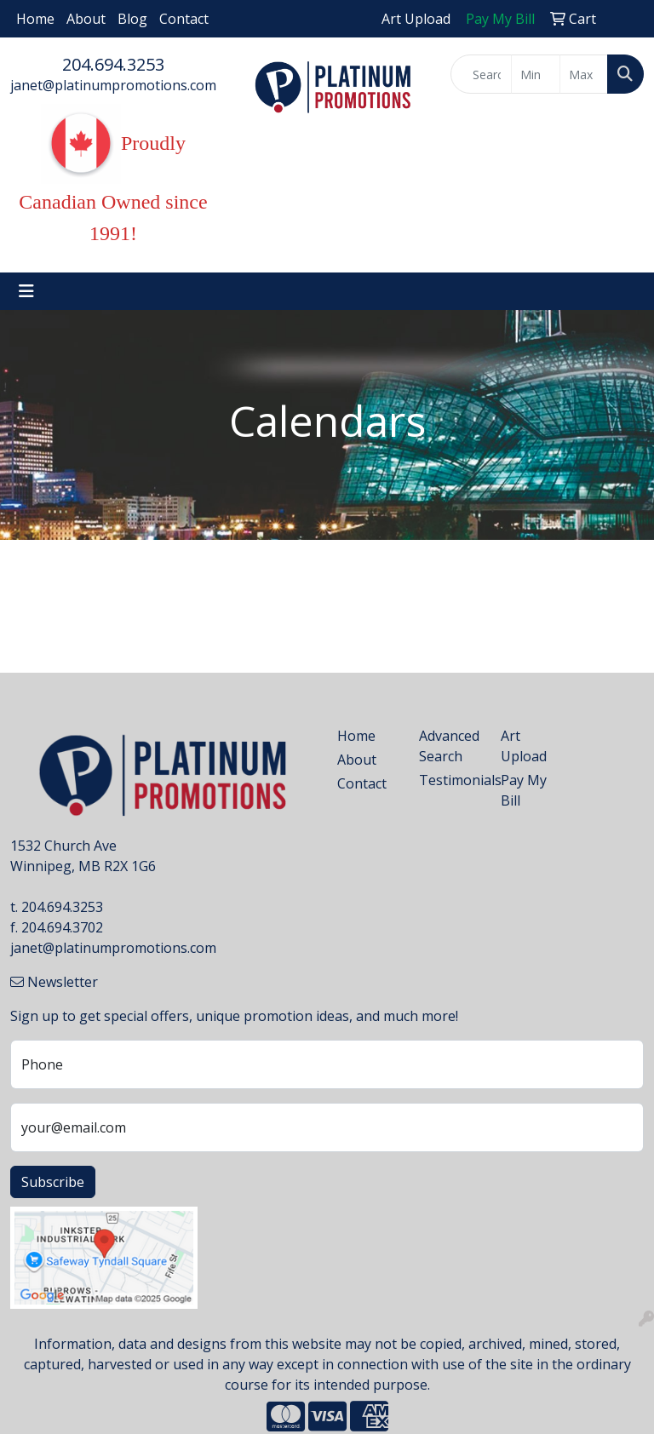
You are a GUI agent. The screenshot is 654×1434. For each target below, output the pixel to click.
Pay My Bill (524, 790)
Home (35, 18)
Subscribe (52, 1182)
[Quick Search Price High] (583, 74)
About (86, 18)
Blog (132, 18)
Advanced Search (449, 746)
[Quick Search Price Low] (535, 74)
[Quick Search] (481, 74)
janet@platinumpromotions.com (113, 85)
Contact (184, 18)
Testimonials (449, 780)
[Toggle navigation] (26, 291)
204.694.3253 (113, 64)
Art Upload (524, 746)
